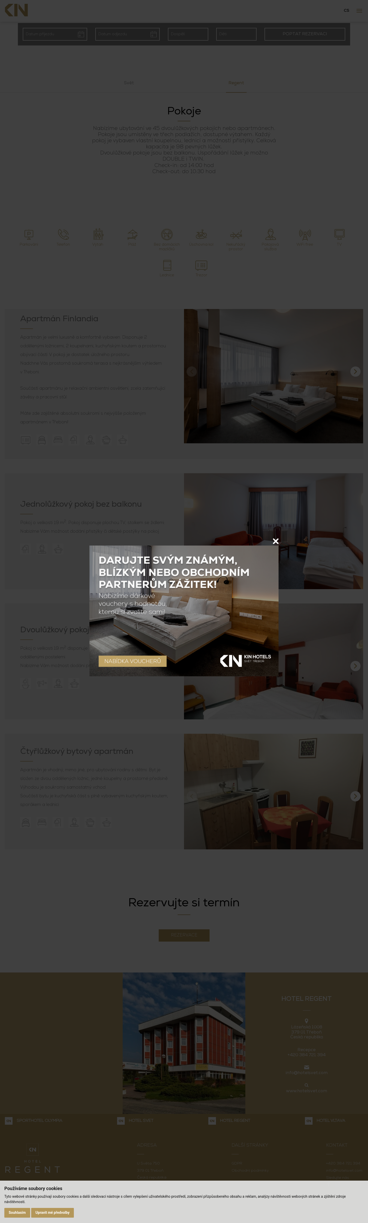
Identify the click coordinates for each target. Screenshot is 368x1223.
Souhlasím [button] (17, 1212)
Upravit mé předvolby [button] (53, 1212)
